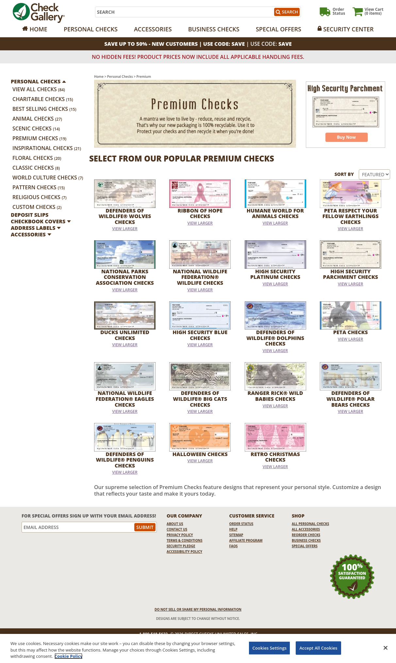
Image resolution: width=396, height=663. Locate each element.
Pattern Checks (38, 187)
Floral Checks (36, 158)
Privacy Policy (180, 535)
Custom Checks (36, 207)
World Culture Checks (47, 177)
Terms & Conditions (185, 540)
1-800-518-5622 (153, 634)
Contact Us (177, 529)
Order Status (241, 524)
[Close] (385, 648)
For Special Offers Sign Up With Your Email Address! (89, 515)
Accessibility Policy (184, 551)
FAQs (233, 546)
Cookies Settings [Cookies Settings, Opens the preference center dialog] (269, 649)
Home (38, 29)
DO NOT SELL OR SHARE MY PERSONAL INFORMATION (198, 609)
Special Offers (278, 29)
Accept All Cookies (318, 649)
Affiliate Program (246, 540)
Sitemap (236, 535)
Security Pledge (181, 546)
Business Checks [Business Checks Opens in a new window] (306, 540)
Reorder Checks (306, 535)
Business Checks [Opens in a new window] (213, 29)
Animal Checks (37, 118)
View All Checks (38, 89)
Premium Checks (39, 138)
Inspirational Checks (46, 148)
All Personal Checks (310, 524)
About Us (175, 524)
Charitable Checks (42, 99)
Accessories (153, 29)
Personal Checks (91, 29)
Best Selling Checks (44, 108)
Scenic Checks (36, 128)
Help (233, 529)
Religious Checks (39, 197)
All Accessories (306, 529)
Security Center (348, 29)
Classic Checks (36, 167)
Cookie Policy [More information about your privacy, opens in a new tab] (69, 657)
